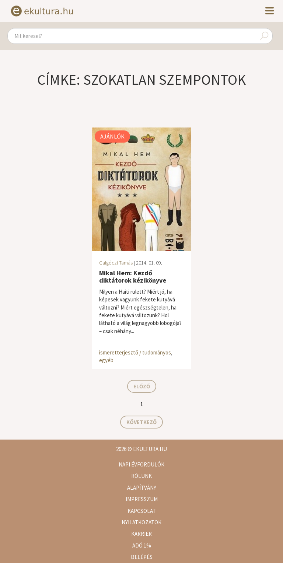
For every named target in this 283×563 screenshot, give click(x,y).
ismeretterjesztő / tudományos (135, 352)
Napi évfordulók (141, 464)
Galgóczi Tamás (116, 262)
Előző (141, 386)
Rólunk (141, 475)
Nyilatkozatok (141, 522)
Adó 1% (141, 545)
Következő (141, 422)
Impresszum (142, 499)
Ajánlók (112, 136)
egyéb (106, 360)
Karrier (141, 533)
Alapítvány (141, 487)
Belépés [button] (142, 556)
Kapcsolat (141, 510)
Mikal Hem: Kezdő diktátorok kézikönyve (132, 276)
